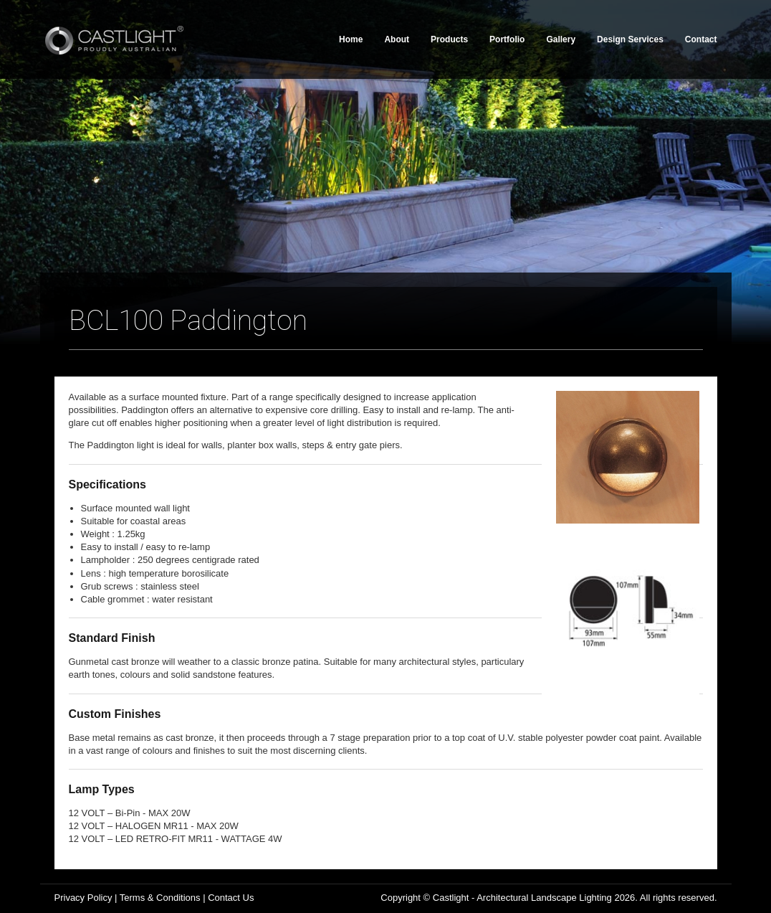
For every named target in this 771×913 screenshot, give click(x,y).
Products (449, 39)
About (396, 39)
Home (351, 39)
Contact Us (231, 897)
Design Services (630, 39)
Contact (701, 39)
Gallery (560, 39)
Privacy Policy (83, 897)
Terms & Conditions (160, 897)
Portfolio (507, 39)
